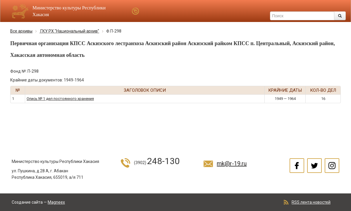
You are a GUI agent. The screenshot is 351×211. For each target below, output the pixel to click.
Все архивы (21, 31)
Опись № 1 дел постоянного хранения (60, 98)
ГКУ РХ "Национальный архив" (69, 31)
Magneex (56, 202)
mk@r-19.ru (232, 163)
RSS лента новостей (311, 202)
